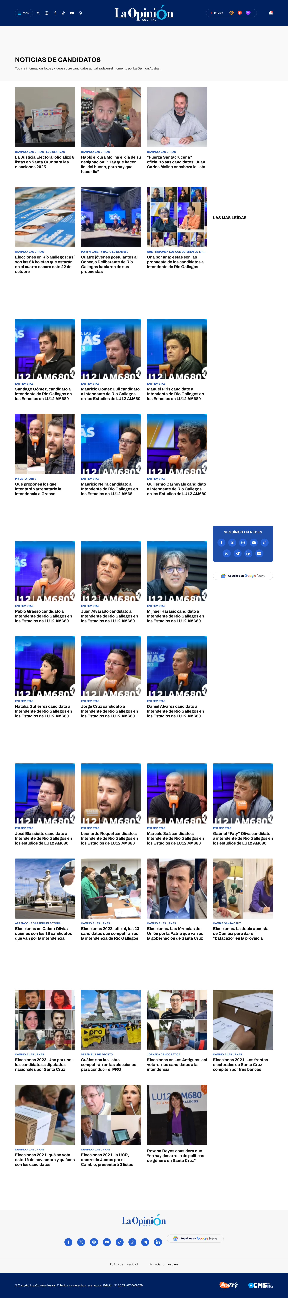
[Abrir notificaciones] (271, 13)
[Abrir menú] (24, 13)
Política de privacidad (124, 1264)
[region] (144, 41)
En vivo (218, 13)
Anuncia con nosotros (164, 1264)
